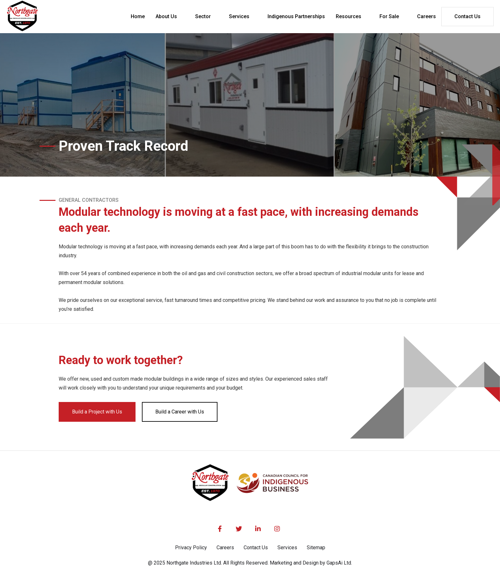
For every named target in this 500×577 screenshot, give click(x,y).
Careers (225, 547)
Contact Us (467, 16)
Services (239, 16)
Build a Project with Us (97, 412)
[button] (170, 16)
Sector (203, 16)
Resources (348, 16)
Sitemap (316, 547)
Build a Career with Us (179, 412)
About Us (166, 16)
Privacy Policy (191, 547)
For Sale (389, 16)
